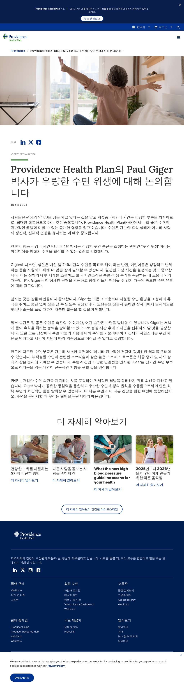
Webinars (69, 609)
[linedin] (14, 570)
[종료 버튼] (180, 4)
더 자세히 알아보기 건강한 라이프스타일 (92, 509)
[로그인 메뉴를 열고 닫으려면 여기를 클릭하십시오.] (163, 27)
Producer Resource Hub (25, 631)
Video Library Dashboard (79, 604)
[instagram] (30, 570)
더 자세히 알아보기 (24, 480)
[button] (178, 37)
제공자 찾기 (71, 595)
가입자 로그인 (72, 590)
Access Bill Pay (127, 599)
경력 (120, 631)
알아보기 (123, 626)
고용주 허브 (124, 595)
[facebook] (38, 570)
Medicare (16, 590)
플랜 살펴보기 (126, 590)
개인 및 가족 (18, 595)
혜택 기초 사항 (72, 599)
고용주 (14, 599)
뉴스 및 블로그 (92, 18)
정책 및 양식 (71, 626)
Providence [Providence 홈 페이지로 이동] (18, 50)
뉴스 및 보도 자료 (128, 636)
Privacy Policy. (56, 665)
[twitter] (22, 570)
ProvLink (69, 631)
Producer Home (20, 626)
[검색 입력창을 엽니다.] (178, 27)
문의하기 (123, 640)
